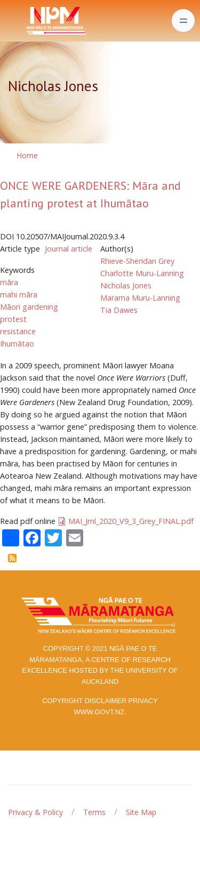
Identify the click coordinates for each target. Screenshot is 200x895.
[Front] (30, 20)
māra (9, 282)
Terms (94, 812)
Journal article (68, 249)
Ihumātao (17, 343)
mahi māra (18, 294)
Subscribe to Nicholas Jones (12, 558)
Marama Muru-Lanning (140, 298)
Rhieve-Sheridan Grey (137, 261)
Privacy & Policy (35, 812)
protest (13, 319)
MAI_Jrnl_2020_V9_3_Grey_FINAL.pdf (131, 521)
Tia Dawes (119, 310)
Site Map (141, 812)
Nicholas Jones (125, 285)
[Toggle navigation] (183, 20)
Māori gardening (29, 307)
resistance (18, 331)
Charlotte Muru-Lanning (142, 273)
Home (27, 155)
